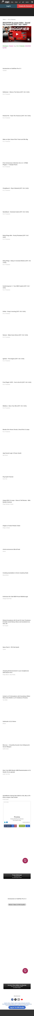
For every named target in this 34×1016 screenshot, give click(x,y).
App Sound (5, 455)
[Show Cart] (32, 2)
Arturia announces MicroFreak (11, 549)
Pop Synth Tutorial (8, 476)
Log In (8, 6)
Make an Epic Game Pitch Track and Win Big (15, 139)
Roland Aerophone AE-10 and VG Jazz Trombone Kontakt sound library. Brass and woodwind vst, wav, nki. (17, 622)
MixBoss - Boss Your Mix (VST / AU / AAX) (14, 406)
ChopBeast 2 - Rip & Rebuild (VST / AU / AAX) (16, 188)
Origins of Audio (6, 527)
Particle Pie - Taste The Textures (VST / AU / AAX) (17, 115)
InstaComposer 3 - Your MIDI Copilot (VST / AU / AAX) (16, 286)
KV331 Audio (6, 799)
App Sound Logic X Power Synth (12, 453)
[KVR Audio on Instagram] (18, 999)
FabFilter (5, 70)
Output (11, 504)
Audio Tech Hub (6, 774)
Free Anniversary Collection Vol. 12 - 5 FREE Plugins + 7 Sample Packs (15, 163)
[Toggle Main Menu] (2, 2)
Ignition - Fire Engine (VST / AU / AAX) (13, 358)
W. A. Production (21, 46)
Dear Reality (12, 674)
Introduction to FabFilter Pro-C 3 (12, 68)
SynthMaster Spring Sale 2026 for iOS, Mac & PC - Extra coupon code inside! (17, 796)
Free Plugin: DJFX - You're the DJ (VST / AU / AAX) (17, 382)
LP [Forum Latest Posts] (19, 2)
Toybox (4, 649)
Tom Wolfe (5, 699)
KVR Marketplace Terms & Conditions (20, 1005)
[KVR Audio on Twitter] (15, 999)
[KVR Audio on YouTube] (22, 999)
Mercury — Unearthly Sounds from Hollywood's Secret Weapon (16, 745)
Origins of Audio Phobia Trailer (11, 525)
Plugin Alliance (6, 674)
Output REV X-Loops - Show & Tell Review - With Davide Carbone (16, 501)
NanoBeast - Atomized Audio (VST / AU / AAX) (16, 212)
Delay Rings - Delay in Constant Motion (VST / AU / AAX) (17, 261)
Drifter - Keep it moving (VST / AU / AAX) (14, 311)
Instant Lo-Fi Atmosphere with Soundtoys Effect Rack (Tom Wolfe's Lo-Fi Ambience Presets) (16, 696)
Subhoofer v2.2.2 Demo (9, 721)
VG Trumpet (5, 625)
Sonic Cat (5, 478)
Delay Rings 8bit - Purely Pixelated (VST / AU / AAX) (16, 236)
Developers (5, 46)
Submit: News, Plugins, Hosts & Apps (12, 1003)
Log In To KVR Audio (17, 1007)
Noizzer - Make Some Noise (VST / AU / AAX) (15, 335)
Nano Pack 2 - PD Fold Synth (11, 647)
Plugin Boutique (6, 504)
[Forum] (16, 2)
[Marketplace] (23, 2)
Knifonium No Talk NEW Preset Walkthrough (15, 596)
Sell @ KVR (8, 1005)
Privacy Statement (27, 1004)
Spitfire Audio (6, 748)
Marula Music (6, 575)
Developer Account (6, 1004)
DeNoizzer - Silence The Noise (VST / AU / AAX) (16, 92)
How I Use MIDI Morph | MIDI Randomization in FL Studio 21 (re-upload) (17, 771)
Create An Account (25, 6)
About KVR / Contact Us (17, 1004)
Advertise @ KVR (25, 1003)
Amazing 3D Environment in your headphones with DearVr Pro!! (16, 671)
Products (11, 46)
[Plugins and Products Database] (12, 2)
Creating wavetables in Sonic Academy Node (15, 573)
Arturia (4, 551)
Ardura (4, 723)
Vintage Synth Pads (7, 598)
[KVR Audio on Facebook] (12, 999)
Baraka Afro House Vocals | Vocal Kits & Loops (16, 429)
